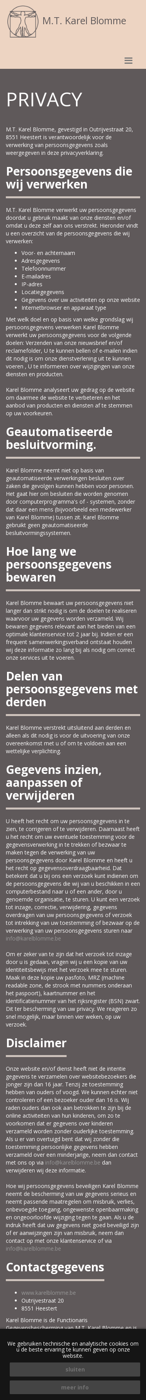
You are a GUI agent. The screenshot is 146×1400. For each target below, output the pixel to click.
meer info (75, 1387)
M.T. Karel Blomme (66, 20)
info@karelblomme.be (33, 938)
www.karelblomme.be (48, 1292)
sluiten (75, 1369)
